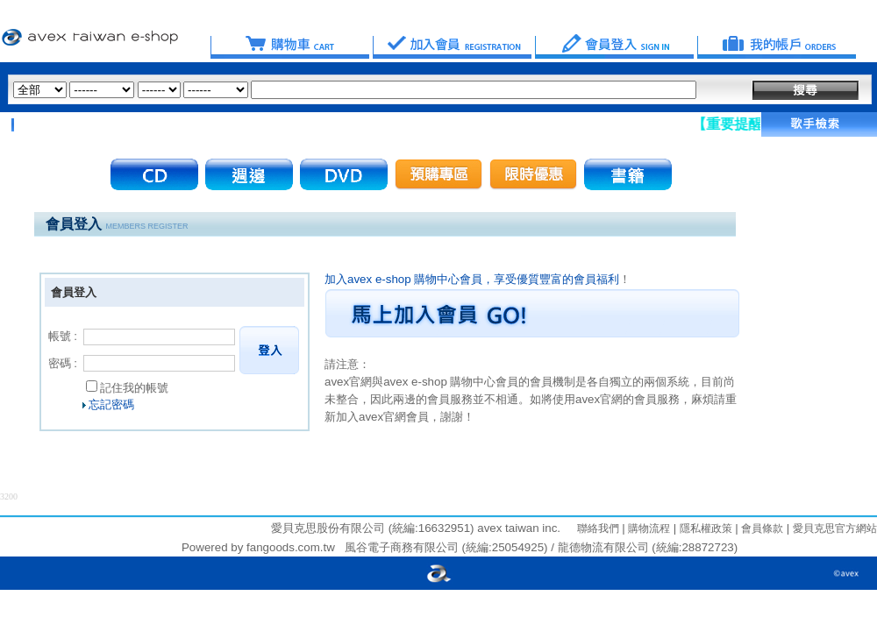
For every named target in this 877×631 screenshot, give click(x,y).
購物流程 (647, 528)
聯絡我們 (598, 528)
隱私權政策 (703, 528)
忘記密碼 (111, 404)
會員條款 (760, 528)
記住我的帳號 (134, 387)
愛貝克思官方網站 (835, 528)
